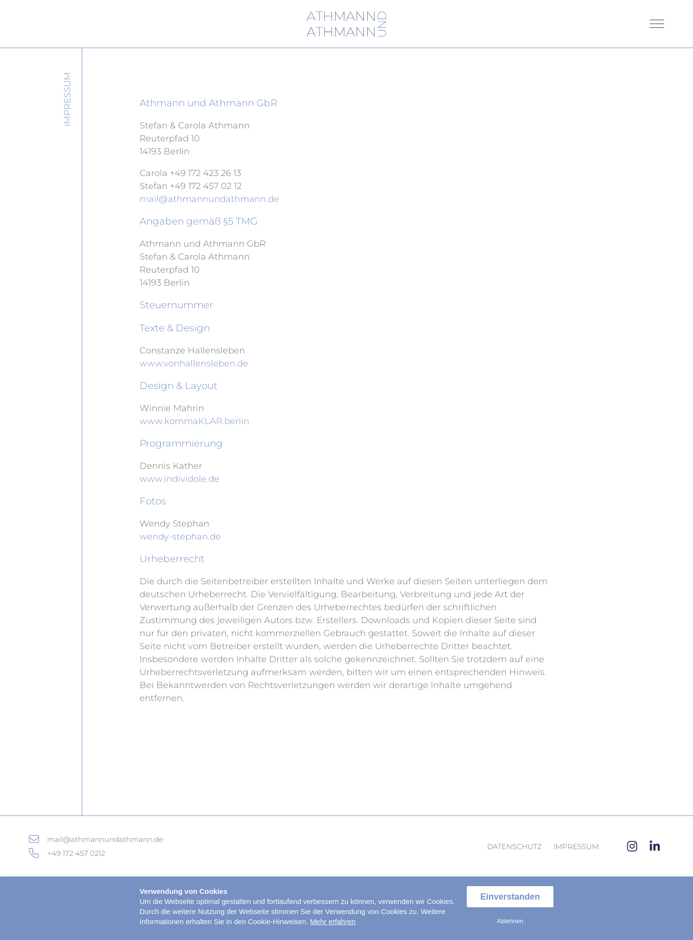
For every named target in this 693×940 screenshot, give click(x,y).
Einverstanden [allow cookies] (510, 897)
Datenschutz (514, 846)
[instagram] (632, 846)
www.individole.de (179, 479)
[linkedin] (655, 846)
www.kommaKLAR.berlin (194, 421)
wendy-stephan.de (180, 536)
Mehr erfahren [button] (332, 921)
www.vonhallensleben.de (194, 363)
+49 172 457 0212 (76, 853)
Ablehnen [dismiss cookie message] (510, 921)
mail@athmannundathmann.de (209, 199)
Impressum (576, 846)
